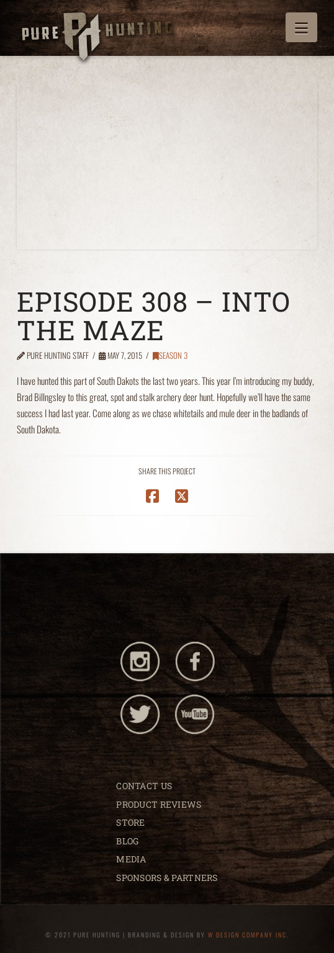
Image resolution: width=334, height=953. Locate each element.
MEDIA (131, 859)
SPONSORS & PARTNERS (166, 877)
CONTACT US (144, 786)
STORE (130, 822)
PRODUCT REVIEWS (158, 804)
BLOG (127, 841)
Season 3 (170, 355)
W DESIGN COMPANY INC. (248, 934)
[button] (301, 27)
